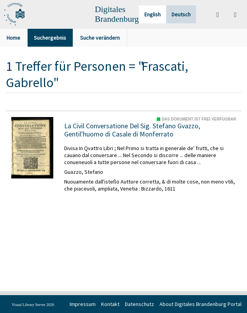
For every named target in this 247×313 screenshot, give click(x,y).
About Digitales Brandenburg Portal (200, 304)
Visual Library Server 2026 (33, 305)
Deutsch (181, 14)
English (152, 14)
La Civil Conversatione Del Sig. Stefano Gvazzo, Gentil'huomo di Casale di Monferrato (132, 130)
